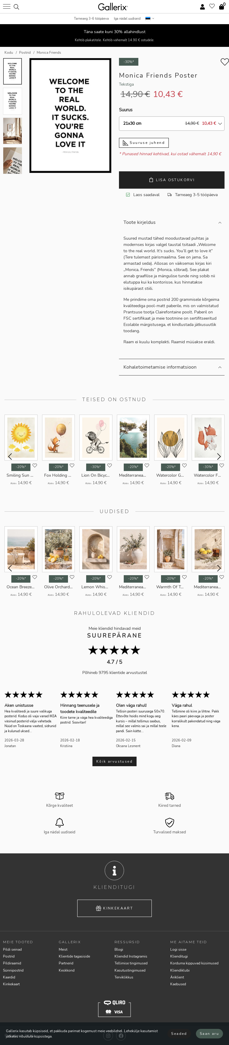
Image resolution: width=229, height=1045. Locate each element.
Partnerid (66, 963)
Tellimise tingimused (131, 963)
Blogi (118, 949)
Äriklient (177, 977)
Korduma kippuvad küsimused (194, 963)
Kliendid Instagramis (130, 956)
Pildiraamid (12, 963)
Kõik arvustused (114, 761)
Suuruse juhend (144, 143)
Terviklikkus (123, 977)
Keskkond (67, 970)
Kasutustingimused (130, 970)
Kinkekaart (114, 908)
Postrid (9, 956)
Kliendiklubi (180, 970)
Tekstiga (126, 84)
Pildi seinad (12, 949)
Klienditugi (179, 956)
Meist (63, 949)
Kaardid (9, 977)
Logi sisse (178, 949)
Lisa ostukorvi (172, 179)
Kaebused (178, 984)
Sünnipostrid (13, 970)
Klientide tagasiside (74, 956)
